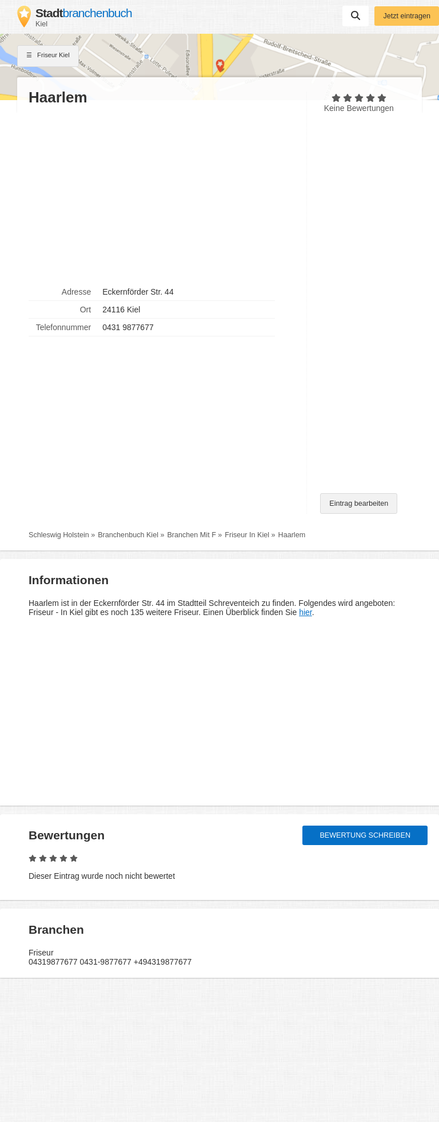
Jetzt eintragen (406, 16)
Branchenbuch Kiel (128, 535)
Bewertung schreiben (365, 835)
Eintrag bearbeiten (358, 503)
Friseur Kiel (48, 56)
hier (305, 612)
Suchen (355, 15)
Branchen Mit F (191, 535)
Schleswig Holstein (59, 535)
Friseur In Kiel (247, 535)
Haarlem (292, 535)
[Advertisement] (162, 195)
